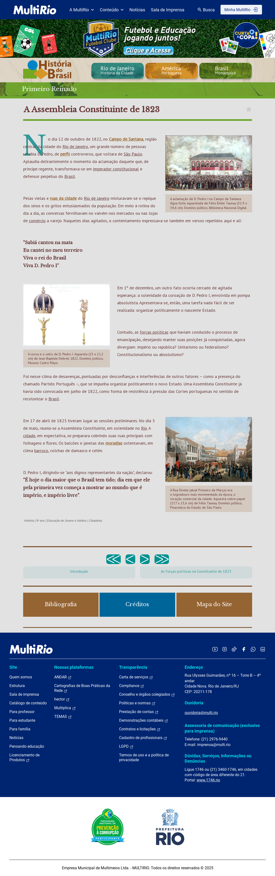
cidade (29, 435)
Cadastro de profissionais (143, 737)
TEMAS (63, 716)
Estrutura (17, 685)
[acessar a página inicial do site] (35, 9)
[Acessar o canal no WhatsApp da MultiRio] (253, 649)
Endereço (194, 667)
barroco (41, 450)
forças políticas (154, 332)
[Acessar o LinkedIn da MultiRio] (263, 649)
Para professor (21, 711)
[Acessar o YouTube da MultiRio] (215, 649)
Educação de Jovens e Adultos (67, 520)
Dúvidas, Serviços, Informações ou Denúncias (218, 758)
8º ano (40, 520)
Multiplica (65, 708)
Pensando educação (26, 746)
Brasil (69, 176)
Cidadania (95, 520)
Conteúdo (112, 9)
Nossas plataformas (74, 667)
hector (62, 699)
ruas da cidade (63, 198)
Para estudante (22, 720)
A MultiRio (81, 9)
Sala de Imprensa (167, 9)
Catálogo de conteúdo (28, 703)
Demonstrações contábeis (143, 720)
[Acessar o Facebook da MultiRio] (244, 649)
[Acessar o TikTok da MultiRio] (234, 649)
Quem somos (20, 677)
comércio (37, 220)
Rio (144, 428)
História (29, 520)
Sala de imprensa (24, 694)
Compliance (131, 685)
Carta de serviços (136, 677)
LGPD (126, 746)
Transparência (133, 667)
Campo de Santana (126, 139)
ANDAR (63, 677)
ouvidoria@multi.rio (201, 712)
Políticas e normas (137, 703)
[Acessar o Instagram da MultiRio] (224, 649)
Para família (19, 729)
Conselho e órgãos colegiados (147, 694)
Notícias (137, 9)
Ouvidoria (194, 702)
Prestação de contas (139, 711)
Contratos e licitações (140, 729)
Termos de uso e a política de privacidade (144, 757)
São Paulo (133, 154)
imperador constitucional (116, 169)
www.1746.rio (208, 780)
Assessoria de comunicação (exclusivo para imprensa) (222, 728)
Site (13, 667)
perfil (65, 154)
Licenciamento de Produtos (24, 757)
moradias (114, 443)
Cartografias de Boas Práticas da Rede (82, 688)
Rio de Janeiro (75, 146)
